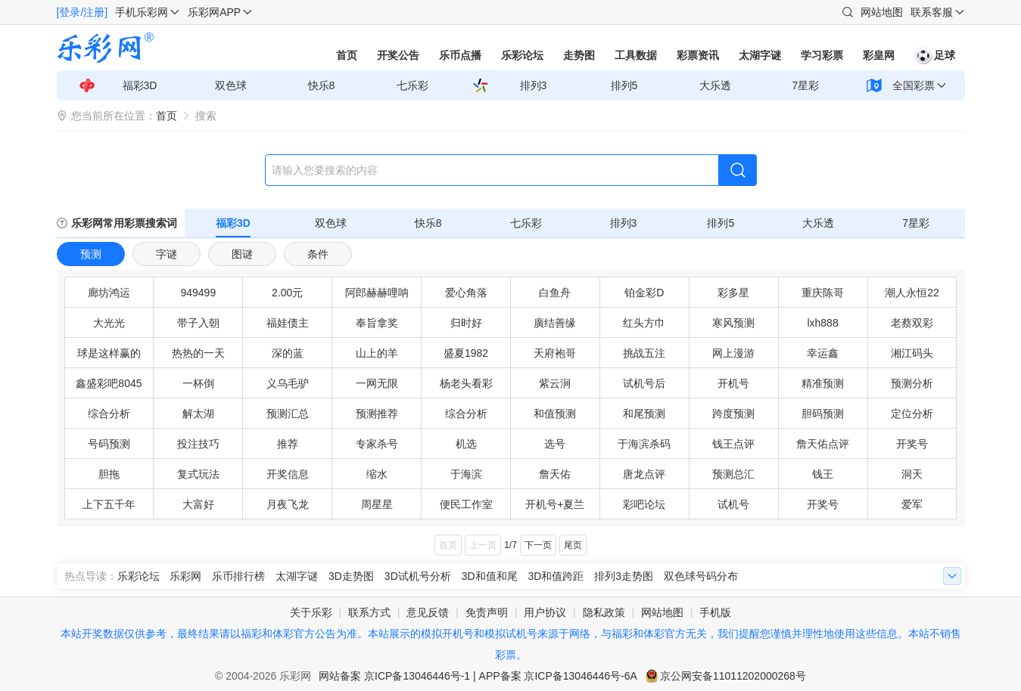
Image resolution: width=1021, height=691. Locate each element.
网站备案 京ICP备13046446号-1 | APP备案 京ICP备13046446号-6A (478, 676)
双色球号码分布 (701, 576)
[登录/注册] (82, 12)
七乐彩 (412, 85)
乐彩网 (185, 576)
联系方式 (369, 612)
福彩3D (140, 85)
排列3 (533, 85)
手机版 (715, 612)
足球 (934, 55)
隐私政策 (604, 612)
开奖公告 (398, 55)
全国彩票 (913, 85)
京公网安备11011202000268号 (733, 676)
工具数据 (636, 55)
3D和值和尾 (490, 576)
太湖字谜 (760, 55)
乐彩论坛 (522, 55)
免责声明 (486, 612)
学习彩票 (822, 55)
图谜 (242, 254)
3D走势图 (351, 576)
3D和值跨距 (556, 576)
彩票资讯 (698, 55)
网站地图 (882, 12)
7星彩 (806, 85)
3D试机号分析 (417, 576)
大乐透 (715, 85)
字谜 (166, 254)
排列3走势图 (623, 576)
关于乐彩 (311, 612)
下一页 (538, 545)
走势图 (579, 55)
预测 (90, 254)
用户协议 (545, 612)
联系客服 (931, 12)
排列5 (624, 85)
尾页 (573, 545)
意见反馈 (427, 612)
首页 (346, 55)
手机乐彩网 (141, 12)
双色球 (231, 85)
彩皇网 (879, 55)
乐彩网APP (214, 12)
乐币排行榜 (238, 576)
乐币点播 (460, 55)
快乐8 (321, 85)
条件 (317, 254)
